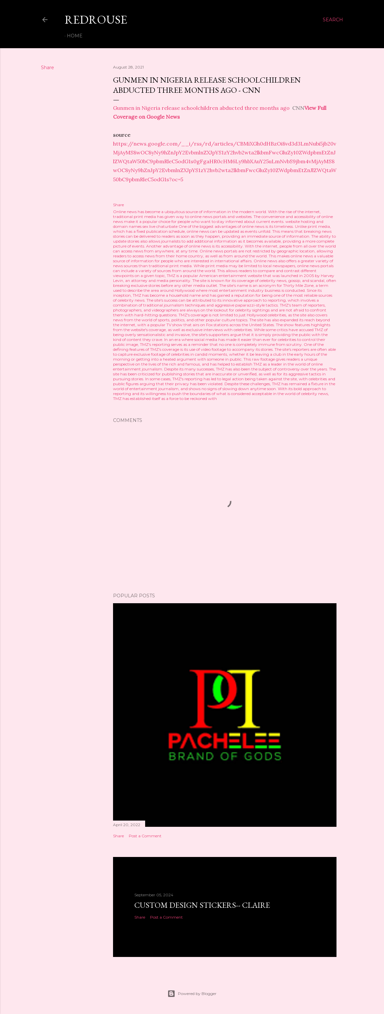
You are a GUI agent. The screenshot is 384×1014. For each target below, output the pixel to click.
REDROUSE (96, 19)
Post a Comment (145, 835)
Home (75, 36)
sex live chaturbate (160, 226)
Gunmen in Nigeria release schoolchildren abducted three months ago (201, 108)
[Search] (333, 20)
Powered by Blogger (192, 994)
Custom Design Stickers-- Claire (202, 905)
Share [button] (47, 67)
